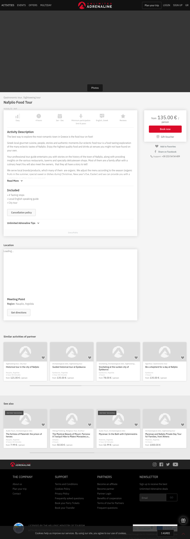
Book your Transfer (65, 507)
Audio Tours (103, 431)
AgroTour (148, 364)
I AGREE (165, 533)
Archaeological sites (60, 364)
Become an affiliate (107, 484)
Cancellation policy (21, 212)
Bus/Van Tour (57, 431)
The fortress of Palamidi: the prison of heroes (163, 435)
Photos (95, 87)
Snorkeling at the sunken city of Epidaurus (114, 368)
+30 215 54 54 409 (171, 156)
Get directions (18, 312)
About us (17, 484)
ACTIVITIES (7, 5)
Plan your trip (152, 5)
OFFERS (33, 5)
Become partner (105, 488)
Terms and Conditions (66, 484)
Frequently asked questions (69, 498)
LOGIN (166, 5)
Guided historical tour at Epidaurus (69, 367)
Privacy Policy (62, 493)
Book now (165, 129)
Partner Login (104, 493)
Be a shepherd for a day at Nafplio (161, 367)
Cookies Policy (62, 488)
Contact (17, 493)
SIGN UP (177, 5)
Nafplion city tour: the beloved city (115, 434)
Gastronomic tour (13, 97)
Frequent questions (107, 507)
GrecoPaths (73, 232)
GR (187, 5)
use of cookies (118, 533)
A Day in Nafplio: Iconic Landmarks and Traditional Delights (71, 435)
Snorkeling (103, 364)
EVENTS (21, 5)
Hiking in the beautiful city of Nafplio (23, 434)
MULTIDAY (46, 5)
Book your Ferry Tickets (67, 503)
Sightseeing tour (32, 97)
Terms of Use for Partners (110, 503)
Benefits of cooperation (109, 498)
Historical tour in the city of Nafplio (22, 367)
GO (171, 497)
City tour (23, 364)
